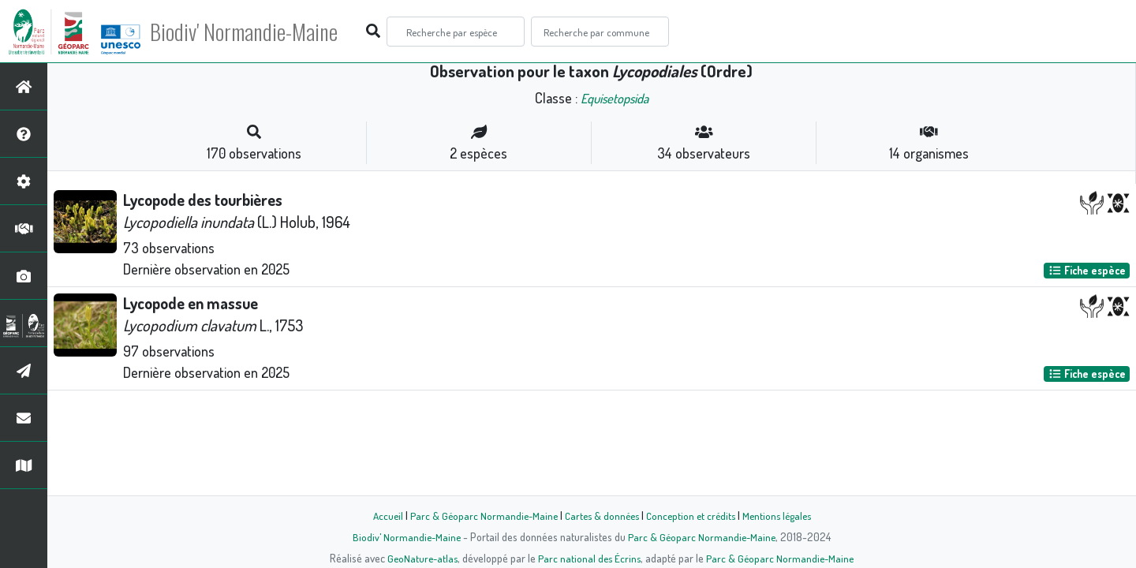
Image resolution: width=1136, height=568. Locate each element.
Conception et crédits (692, 515)
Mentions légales (783, 515)
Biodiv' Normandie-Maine (259, 31)
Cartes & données (600, 515)
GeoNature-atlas (419, 558)
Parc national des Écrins (589, 558)
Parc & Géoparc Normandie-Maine (478, 515)
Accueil (379, 515)
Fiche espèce (1087, 270)
